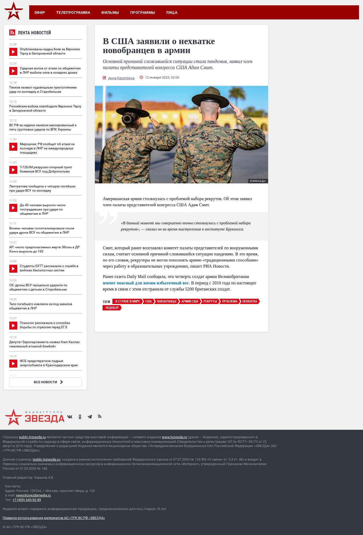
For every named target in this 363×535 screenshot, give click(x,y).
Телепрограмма (73, 12)
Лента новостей (30, 33)
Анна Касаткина (121, 78)
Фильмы (110, 12)
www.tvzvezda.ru (174, 437)
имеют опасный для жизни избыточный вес (146, 283)
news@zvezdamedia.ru (33, 495)
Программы (142, 12)
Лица (171, 12)
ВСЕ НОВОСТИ (49, 382)
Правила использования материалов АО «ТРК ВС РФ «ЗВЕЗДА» (54, 518)
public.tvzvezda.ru (32, 437)
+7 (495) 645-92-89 (26, 500)
